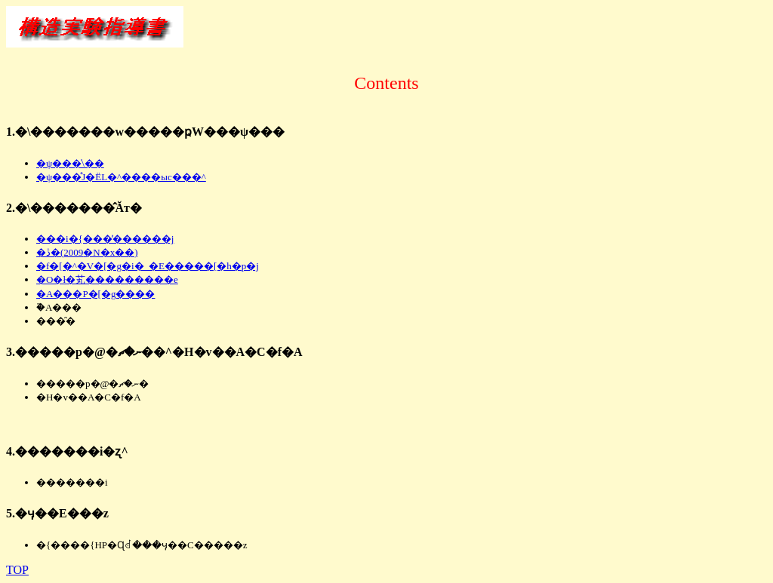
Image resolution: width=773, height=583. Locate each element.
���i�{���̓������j (105, 238)
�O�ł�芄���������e (107, 279)
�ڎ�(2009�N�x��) (87, 252)
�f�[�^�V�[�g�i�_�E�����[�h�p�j (147, 266)
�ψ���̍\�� (70, 163)
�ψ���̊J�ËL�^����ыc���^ (121, 177)
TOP (17, 569)
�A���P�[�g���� (95, 293)
